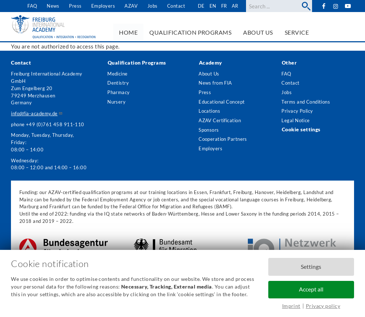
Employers (103, 6)
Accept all (311, 289)
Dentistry (118, 83)
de (200, 6)
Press (75, 6)
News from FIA (215, 83)
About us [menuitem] (258, 32)
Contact (176, 6)
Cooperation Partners (223, 141)
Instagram (336, 6)
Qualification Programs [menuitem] (190, 32)
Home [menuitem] (128, 32)
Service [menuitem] (297, 32)
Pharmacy (118, 93)
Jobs (152, 6)
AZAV (131, 6)
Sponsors (209, 131)
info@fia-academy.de (37, 113)
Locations (209, 112)
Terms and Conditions (306, 102)
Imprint (291, 306)
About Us (209, 74)
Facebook (324, 6)
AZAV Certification (220, 122)
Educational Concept (222, 102)
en (212, 6)
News (52, 6)
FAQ (32, 6)
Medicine (117, 74)
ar (235, 6)
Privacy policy (323, 306)
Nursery (116, 102)
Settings (311, 266)
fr (224, 6)
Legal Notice (296, 122)
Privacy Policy (297, 112)
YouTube (348, 6)
